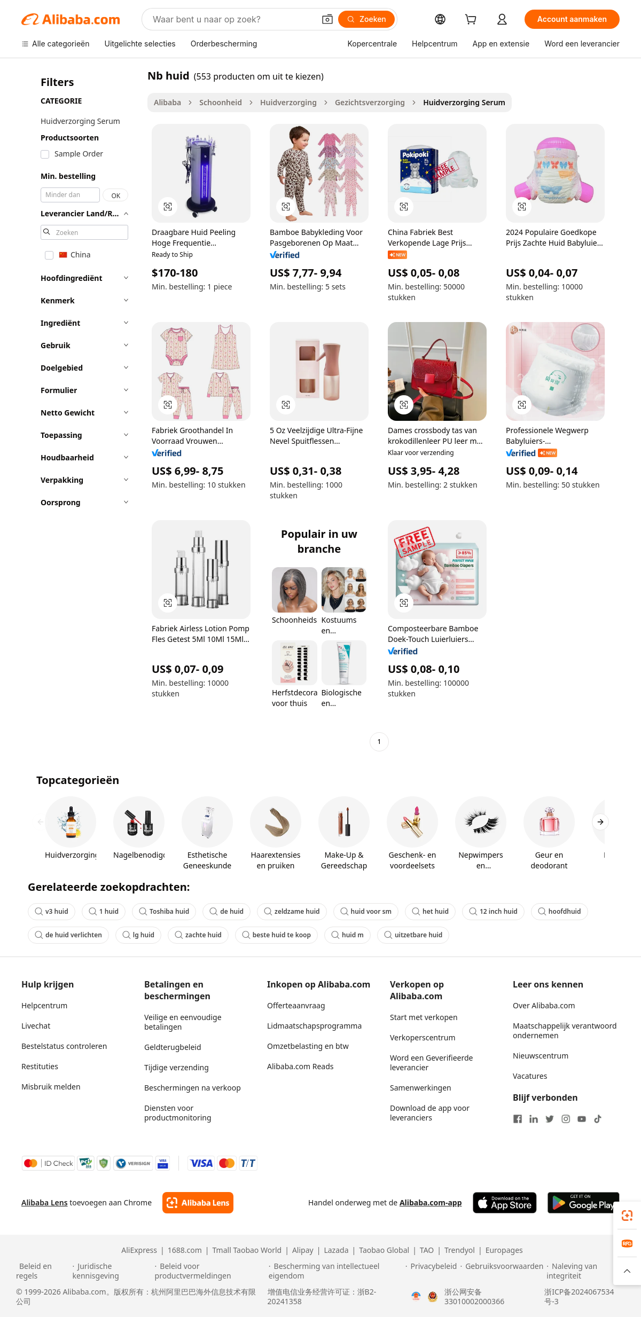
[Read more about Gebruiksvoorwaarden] (501, 1271)
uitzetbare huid (413, 934)
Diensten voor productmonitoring (178, 1113)
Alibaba (167, 102)
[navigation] (81, 410)
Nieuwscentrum (540, 1056)
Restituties (39, 1066)
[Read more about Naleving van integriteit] (585, 1271)
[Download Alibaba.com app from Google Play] (584, 1202)
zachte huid (198, 934)
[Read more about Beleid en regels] (42, 1271)
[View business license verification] (416, 1296)
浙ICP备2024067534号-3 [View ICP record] (579, 1296)
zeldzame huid (291, 911)
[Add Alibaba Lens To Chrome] (197, 1202)
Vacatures (530, 1076)
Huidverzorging (288, 102)
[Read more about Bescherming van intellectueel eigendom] (335, 1271)
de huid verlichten (68, 934)
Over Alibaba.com (544, 1005)
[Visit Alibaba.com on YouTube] (582, 1119)
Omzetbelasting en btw (308, 1046)
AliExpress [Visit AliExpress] (139, 1250)
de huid (226, 911)
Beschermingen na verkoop (192, 1088)
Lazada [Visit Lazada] (336, 1250)
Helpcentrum (44, 1005)
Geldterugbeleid (172, 1047)
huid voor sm (366, 911)
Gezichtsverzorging (370, 102)
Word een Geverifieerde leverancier (431, 1062)
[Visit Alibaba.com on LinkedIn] (533, 1119)
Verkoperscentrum (423, 1037)
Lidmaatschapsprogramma (314, 1026)
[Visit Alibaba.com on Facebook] (517, 1119)
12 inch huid (493, 911)
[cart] (473, 20)
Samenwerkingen (420, 1088)
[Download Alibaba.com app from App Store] (505, 1202)
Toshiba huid (164, 911)
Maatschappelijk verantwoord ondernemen (565, 1030)
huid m (347, 934)
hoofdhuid (559, 911)
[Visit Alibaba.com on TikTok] (598, 1119)
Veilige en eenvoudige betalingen (183, 1022)
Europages (504, 1250)
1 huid (104, 911)
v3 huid (51, 911)
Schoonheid (220, 102)
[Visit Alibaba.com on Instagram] (565, 1119)
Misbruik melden (51, 1086)
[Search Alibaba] (232, 19)
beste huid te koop (276, 934)
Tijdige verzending (176, 1067)
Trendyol (459, 1250)
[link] (627, 1215)
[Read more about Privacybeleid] (431, 1271)
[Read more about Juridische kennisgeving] (112, 1271)
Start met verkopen (424, 1017)
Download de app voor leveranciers (430, 1113)
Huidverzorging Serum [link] (464, 102)
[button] (327, 19)
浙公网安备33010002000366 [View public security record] (474, 1296)
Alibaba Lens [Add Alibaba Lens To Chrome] (44, 1202)
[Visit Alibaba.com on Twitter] (549, 1119)
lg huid (138, 934)
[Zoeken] (366, 19)
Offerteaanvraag (296, 1005)
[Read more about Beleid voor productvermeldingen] (210, 1271)
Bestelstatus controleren (64, 1046)
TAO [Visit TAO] (427, 1250)
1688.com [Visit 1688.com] (185, 1250)
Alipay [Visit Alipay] (303, 1250)
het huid (430, 911)
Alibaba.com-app (431, 1202)
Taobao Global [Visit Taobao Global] (384, 1250)
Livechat (35, 1026)
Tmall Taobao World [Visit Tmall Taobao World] (247, 1250)
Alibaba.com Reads (300, 1066)
